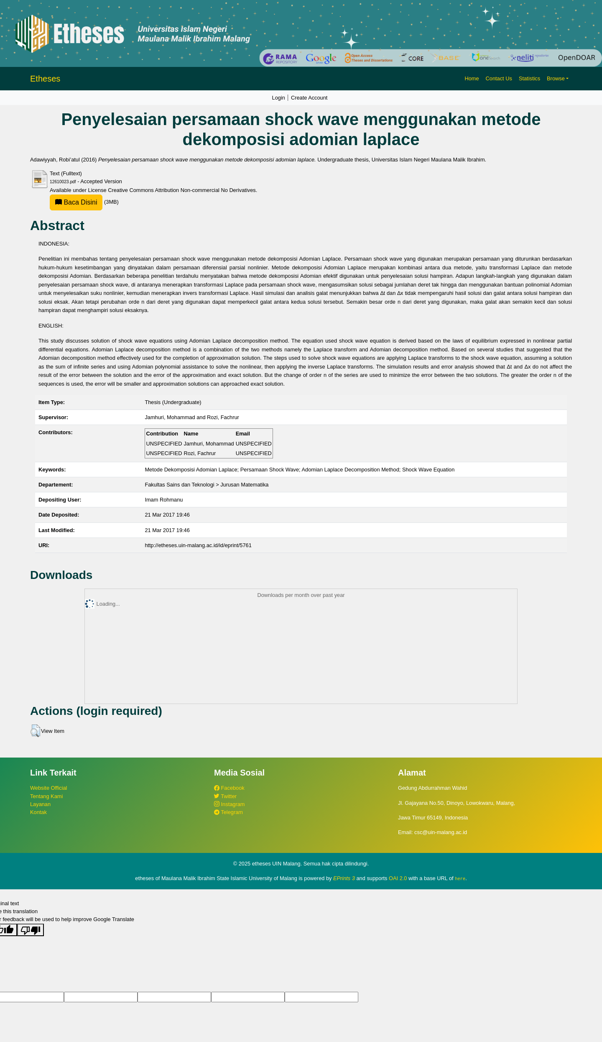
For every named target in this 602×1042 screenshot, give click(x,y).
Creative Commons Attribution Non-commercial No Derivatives (181, 190)
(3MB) (84, 202)
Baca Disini (76, 202)
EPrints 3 (344, 878)
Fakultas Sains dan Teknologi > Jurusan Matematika (206, 484)
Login (278, 98)
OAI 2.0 (398, 878)
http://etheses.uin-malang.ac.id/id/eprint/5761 (198, 545)
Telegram (228, 812)
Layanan (40, 804)
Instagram (229, 804)
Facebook (229, 788)
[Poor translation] (30, 929)
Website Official (48, 788)
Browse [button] (556, 78)
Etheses (45, 78)
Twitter (225, 796)
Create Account (309, 98)
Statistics (529, 78)
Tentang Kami (46, 796)
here (460, 878)
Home (471, 78)
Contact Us (499, 78)
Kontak (38, 812)
